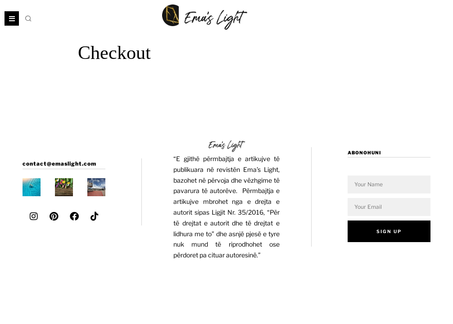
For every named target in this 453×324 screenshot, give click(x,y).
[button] (29, 18)
